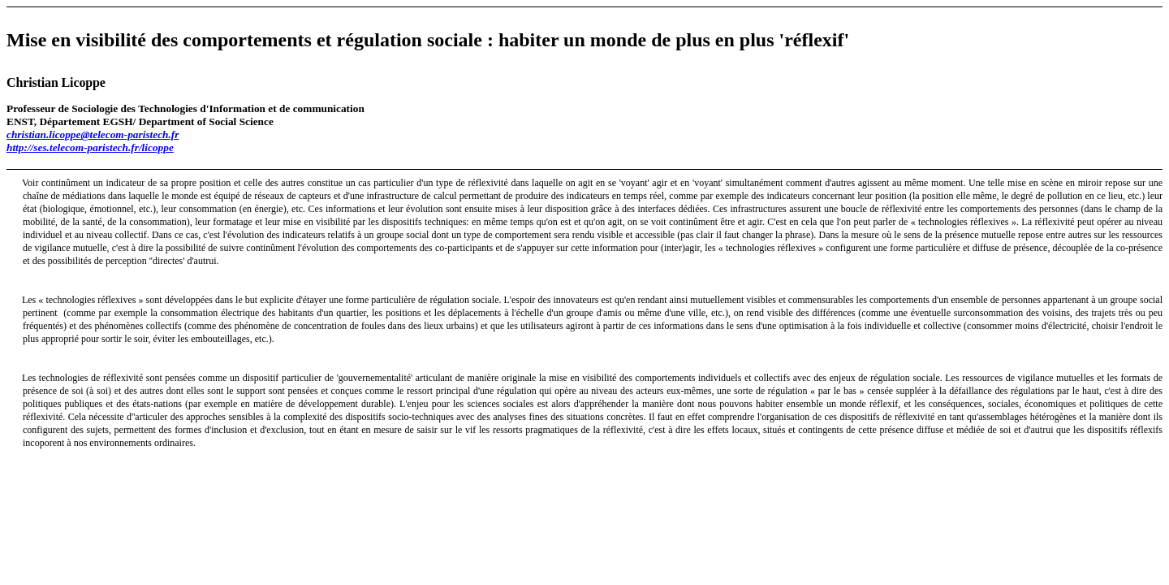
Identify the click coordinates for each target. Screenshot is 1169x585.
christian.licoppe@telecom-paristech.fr (92, 134)
